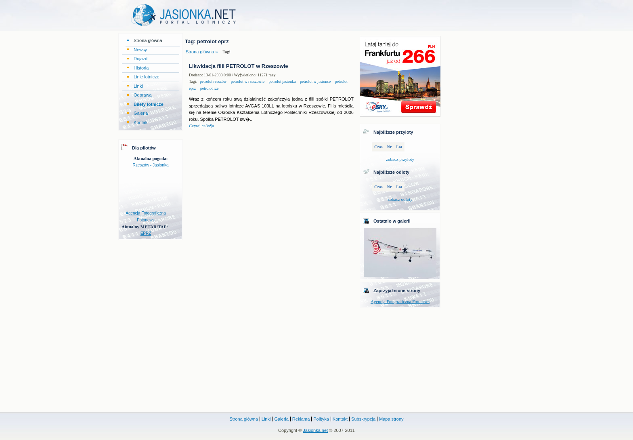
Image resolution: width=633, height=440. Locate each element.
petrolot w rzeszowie (247, 81)
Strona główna (148, 40)
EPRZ (145, 233)
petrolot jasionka (282, 81)
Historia (141, 67)
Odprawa (143, 95)
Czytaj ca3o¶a (201, 125)
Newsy (140, 49)
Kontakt (141, 122)
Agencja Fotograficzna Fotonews (400, 301)
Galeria (141, 113)
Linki (138, 86)
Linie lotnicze (146, 76)
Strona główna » (202, 51)
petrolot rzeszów (213, 81)
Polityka (321, 419)
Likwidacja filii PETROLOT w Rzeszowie (238, 66)
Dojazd (140, 58)
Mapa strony (391, 419)
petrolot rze (208, 88)
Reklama (301, 419)
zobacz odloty (400, 199)
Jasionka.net (315, 430)
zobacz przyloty (400, 159)
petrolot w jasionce (315, 81)
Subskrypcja (363, 419)
